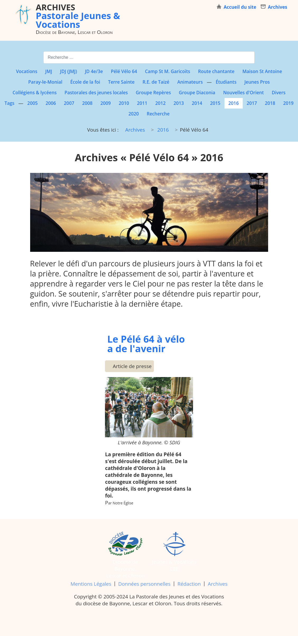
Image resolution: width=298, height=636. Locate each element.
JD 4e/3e (94, 71)
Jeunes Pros (257, 82)
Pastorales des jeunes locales (96, 92)
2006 (50, 103)
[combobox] (149, 57)
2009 (105, 103)
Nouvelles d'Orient (243, 92)
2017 (252, 103)
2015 (215, 103)
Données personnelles (144, 583)
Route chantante (216, 71)
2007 (69, 103)
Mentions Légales (91, 583)
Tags (9, 103)
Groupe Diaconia (197, 92)
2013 (178, 103)
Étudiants (226, 82)
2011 (142, 103)
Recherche (158, 114)
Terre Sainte (121, 82)
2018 (270, 103)
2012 (160, 103)
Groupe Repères (153, 92)
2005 (32, 103)
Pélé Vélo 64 (124, 71)
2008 (87, 103)
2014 (197, 103)
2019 (288, 103)
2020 (134, 114)
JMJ (48, 71)
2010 (124, 103)
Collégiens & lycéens (34, 92)
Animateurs (190, 82)
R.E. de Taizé (156, 82)
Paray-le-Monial (45, 82)
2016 (233, 103)
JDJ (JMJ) (68, 71)
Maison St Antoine (262, 71)
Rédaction (189, 583)
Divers (279, 92)
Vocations (26, 71)
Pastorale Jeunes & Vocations (78, 16)
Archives (218, 583)
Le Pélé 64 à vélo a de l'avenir (146, 343)
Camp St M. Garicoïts (167, 71)
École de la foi (85, 82)
